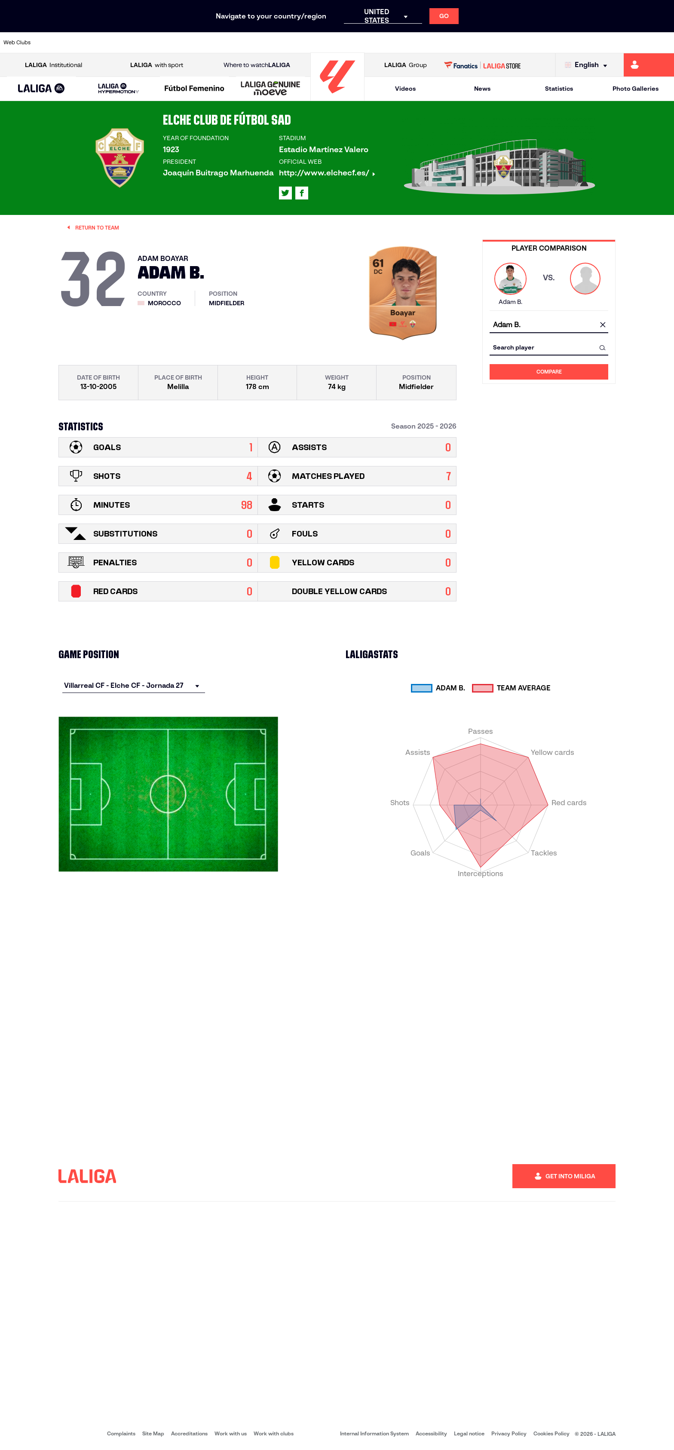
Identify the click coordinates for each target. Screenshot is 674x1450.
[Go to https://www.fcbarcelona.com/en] (216, 42)
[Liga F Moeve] (194, 89)
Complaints (121, 1433)
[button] (41, 89)
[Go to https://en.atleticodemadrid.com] (88, 42)
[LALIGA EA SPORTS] (41, 89)
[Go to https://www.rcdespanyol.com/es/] (407, 42)
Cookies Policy (551, 1433)
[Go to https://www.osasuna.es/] (119, 42)
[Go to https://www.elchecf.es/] (184, 42)
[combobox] (549, 325)
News (482, 88)
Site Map (153, 1433)
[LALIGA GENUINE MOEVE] (270, 89)
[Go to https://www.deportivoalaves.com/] (152, 42)
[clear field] (602, 325)
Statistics (559, 88)
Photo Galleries (636, 88)
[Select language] (588, 65)
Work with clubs (274, 1433)
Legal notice (469, 1433)
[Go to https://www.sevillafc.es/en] (600, 42)
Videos (405, 88)
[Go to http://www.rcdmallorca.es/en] (440, 42)
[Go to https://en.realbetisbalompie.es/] (472, 42)
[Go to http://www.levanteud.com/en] (312, 42)
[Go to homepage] (337, 97)
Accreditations (189, 1433)
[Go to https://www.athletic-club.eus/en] (55, 42)
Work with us (230, 1433)
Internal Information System (374, 1433)
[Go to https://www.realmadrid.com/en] (504, 42)
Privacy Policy (509, 1433)
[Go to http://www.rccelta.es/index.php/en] (376, 42)
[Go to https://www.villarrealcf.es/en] (664, 42)
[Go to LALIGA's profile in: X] (285, 193)
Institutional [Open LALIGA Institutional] (53, 65)
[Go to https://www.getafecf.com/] (248, 42)
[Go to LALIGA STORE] (482, 65)
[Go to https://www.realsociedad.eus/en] (567, 42)
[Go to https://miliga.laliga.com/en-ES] (649, 65)
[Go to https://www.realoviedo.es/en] (536, 42)
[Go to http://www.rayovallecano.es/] (343, 42)
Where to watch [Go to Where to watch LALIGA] (257, 65)
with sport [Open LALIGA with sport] (156, 65)
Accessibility (431, 1433)
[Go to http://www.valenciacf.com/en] (631, 42)
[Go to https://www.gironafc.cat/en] (280, 42)
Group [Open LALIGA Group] (405, 65)
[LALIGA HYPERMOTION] (119, 89)
